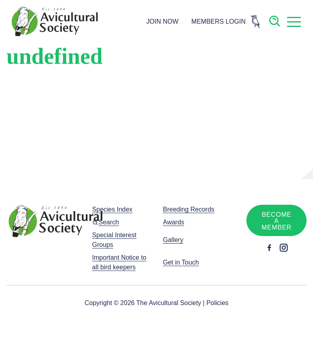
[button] (293, 21)
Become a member (277, 221)
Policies (217, 302)
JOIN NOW (162, 21)
